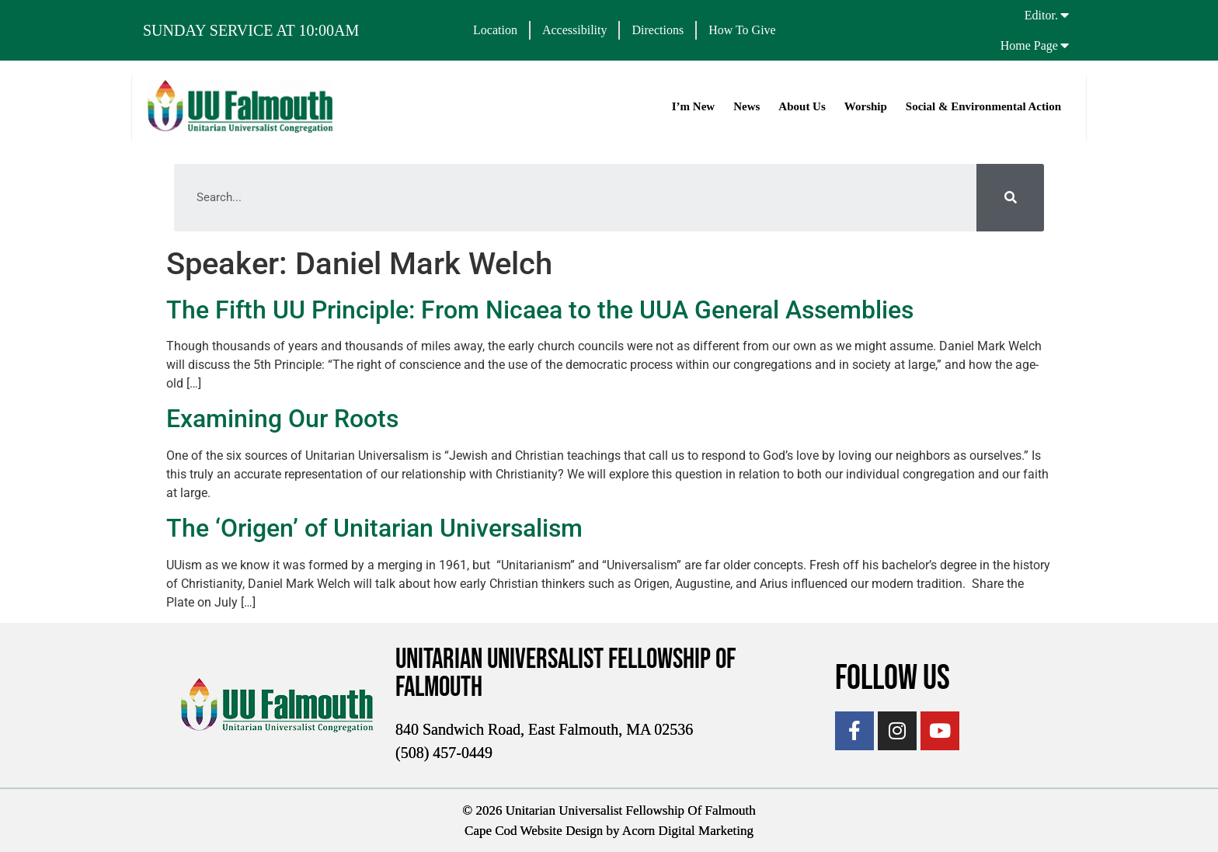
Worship (865, 106)
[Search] (1010, 197)
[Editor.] (1065, 15)
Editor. (1041, 15)
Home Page (1029, 45)
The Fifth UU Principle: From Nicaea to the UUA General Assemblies (540, 310)
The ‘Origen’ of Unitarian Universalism (374, 528)
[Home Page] (1065, 45)
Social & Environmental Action (982, 106)
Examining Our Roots (282, 418)
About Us (801, 106)
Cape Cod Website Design (534, 829)
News (746, 106)
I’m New (692, 106)
